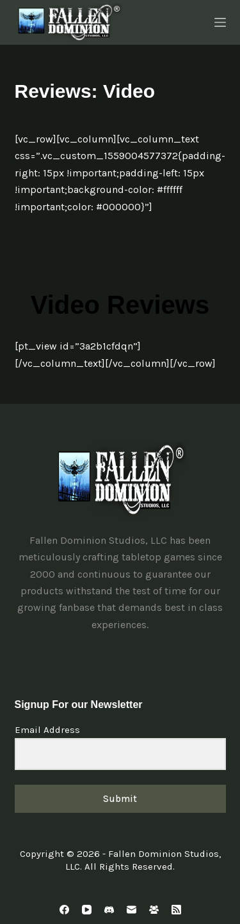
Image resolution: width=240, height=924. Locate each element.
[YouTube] (87, 909)
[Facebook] (64, 909)
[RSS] (176, 909)
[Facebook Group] (154, 909)
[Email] (131, 909)
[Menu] (220, 22)
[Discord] (109, 909)
